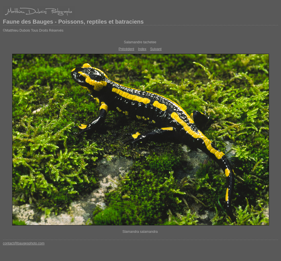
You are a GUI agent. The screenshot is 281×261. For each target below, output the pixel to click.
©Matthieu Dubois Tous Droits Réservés (33, 30)
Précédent (126, 49)
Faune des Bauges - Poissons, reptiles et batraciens (73, 22)
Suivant (155, 49)
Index (142, 49)
